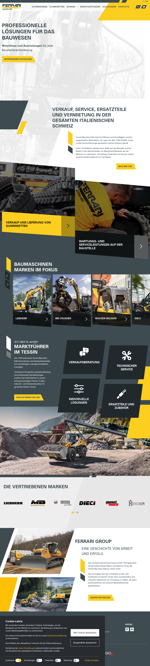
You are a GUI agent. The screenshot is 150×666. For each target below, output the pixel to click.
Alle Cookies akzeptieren (84, 632)
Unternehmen (39, 7)
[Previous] (7, 275)
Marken (72, 7)
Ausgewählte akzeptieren (85, 642)
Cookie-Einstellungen (26, 648)
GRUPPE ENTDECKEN (100, 597)
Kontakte (123, 7)
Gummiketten (57, 7)
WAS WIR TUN (125, 166)
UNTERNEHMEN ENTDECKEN (18, 59)
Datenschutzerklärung (57, 636)
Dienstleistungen (90, 7)
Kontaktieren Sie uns (28, 397)
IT (143, 1)
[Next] (7, 284)
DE (147, 1)
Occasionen (109, 7)
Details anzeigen (92, 660)
